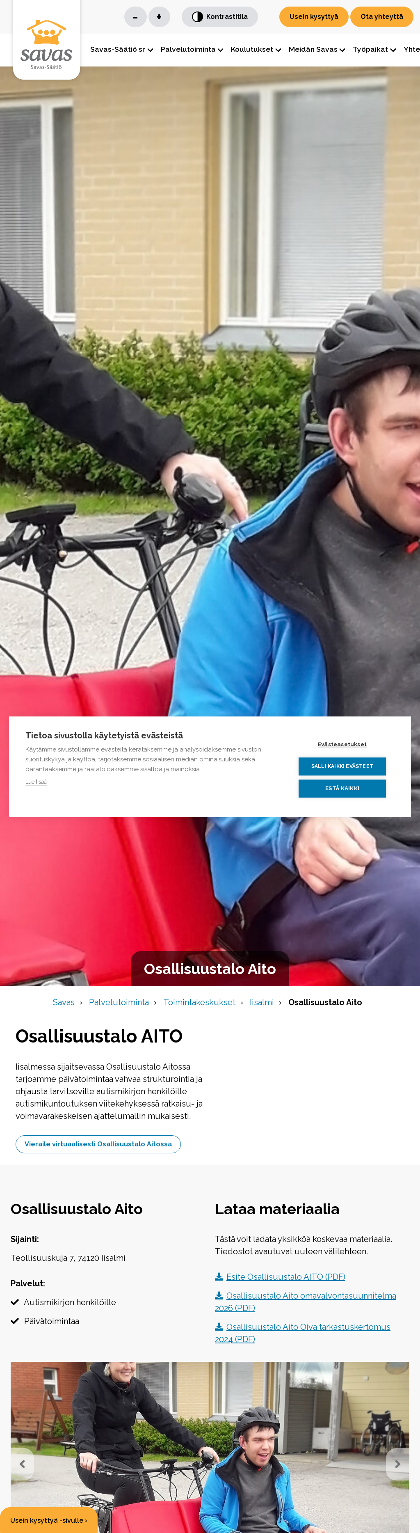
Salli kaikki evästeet (345, 767)
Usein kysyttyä (314, 17)
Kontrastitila (220, 17)
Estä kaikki (345, 788)
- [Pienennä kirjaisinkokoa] (135, 16)
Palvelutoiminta (188, 49)
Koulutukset (252, 49)
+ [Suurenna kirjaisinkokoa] (159, 16)
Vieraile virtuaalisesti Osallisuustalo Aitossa (99, 1145)
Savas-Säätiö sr (117, 49)
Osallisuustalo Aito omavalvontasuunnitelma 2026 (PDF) (305, 1304)
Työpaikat (370, 49)
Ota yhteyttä (382, 17)
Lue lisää (36, 782)
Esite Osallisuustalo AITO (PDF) (280, 1279)
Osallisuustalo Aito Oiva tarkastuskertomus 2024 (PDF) (302, 1335)
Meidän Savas (313, 49)
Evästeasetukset (345, 744)
